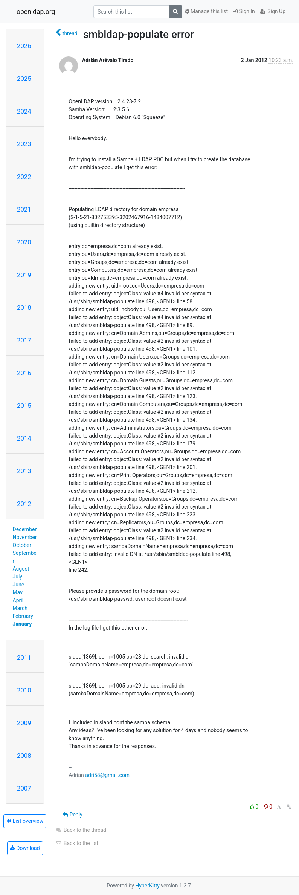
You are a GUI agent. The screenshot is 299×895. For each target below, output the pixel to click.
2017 (24, 340)
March (20, 608)
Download (25, 848)
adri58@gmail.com (107, 775)
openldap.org (36, 11)
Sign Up (272, 11)
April (18, 600)
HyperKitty (147, 886)
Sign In (244, 11)
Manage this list (206, 11)
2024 (24, 111)
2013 (24, 471)
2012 (24, 503)
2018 (24, 307)
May (18, 592)
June (18, 585)
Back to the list (76, 843)
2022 (24, 176)
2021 (24, 209)
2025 (24, 78)
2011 (24, 657)
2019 (24, 275)
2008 (24, 755)
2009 (24, 723)
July (17, 577)
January (22, 624)
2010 (24, 690)
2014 (24, 438)
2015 (24, 405)
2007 (24, 788)
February (23, 616)
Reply (72, 815)
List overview (24, 821)
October (22, 545)
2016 (24, 373)
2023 (24, 144)
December (25, 529)
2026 (24, 46)
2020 (24, 242)
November (25, 537)
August (21, 569)
